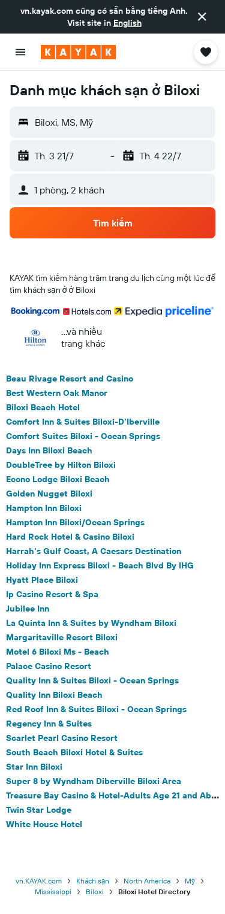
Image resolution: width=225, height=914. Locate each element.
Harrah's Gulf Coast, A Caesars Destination (93, 551)
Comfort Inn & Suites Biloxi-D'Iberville (83, 421)
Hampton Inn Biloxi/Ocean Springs (75, 522)
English (127, 22)
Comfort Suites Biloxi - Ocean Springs (83, 436)
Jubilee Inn (27, 608)
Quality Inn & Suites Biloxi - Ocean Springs (92, 680)
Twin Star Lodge (38, 809)
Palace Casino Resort (48, 666)
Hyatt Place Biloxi (42, 579)
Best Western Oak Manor (56, 393)
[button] (202, 16)
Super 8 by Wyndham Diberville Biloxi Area (93, 781)
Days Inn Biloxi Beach (49, 450)
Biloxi (95, 891)
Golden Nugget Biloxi (49, 493)
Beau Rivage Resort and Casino (69, 378)
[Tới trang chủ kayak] (78, 52)
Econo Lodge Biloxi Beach (58, 479)
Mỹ (190, 880)
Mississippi (53, 891)
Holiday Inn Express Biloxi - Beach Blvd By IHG (100, 565)
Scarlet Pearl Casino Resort (62, 738)
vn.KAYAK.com (39, 880)
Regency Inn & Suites (49, 723)
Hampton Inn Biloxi (44, 508)
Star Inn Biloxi (34, 766)
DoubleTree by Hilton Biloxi (61, 464)
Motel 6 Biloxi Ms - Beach (57, 651)
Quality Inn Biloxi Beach (54, 694)
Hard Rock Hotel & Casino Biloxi (70, 536)
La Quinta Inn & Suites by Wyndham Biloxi (91, 623)
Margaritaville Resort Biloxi (62, 637)
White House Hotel (44, 824)
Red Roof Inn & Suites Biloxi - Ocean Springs (96, 709)
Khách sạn (93, 880)
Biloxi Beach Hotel (43, 407)
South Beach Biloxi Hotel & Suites (74, 752)
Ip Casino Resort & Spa (52, 594)
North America (147, 880)
